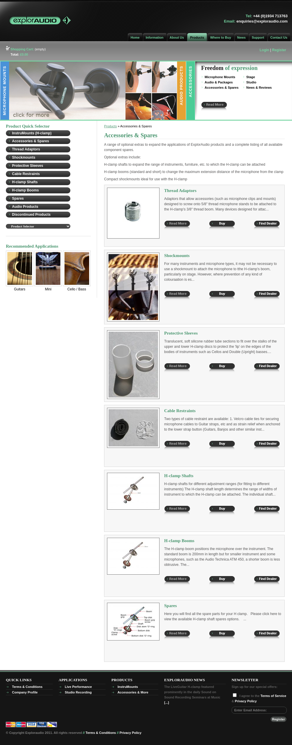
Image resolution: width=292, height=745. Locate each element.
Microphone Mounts (220, 77)
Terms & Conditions (27, 687)
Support (258, 37)
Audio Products (25, 207)
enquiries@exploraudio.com (262, 21)
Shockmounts (23, 157)
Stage (250, 77)
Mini (48, 271)
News (241, 37)
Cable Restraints (26, 174)
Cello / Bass (76, 289)
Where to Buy (220, 37)
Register (279, 50)
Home (135, 37)
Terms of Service (273, 696)
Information (155, 37)
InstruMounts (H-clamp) (32, 133)
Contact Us (278, 37)
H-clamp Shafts (25, 182)
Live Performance (78, 687)
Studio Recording (78, 692)
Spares (18, 198)
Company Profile (25, 692)
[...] (166, 702)
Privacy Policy (246, 701)
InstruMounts (128, 687)
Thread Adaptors (26, 149)
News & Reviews (259, 87)
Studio (251, 82)
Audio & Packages (219, 82)
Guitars (19, 271)
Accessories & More (133, 692)
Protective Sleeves (27, 166)
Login (264, 50)
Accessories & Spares (222, 87)
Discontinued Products (31, 215)
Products (197, 37)
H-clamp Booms (25, 190)
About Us (177, 37)
